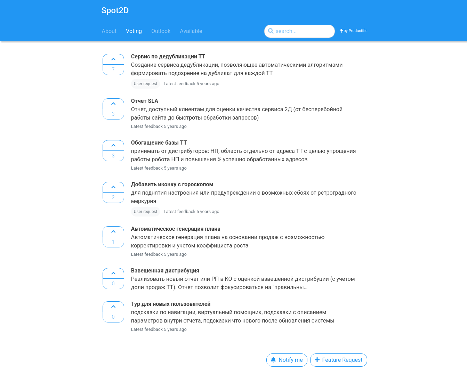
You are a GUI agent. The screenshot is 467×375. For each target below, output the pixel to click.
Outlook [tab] (160, 31)
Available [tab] (191, 31)
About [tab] (109, 31)
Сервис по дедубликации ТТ (168, 56)
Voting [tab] (134, 31)
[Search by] (299, 31)
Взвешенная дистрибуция (165, 270)
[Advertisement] (36, 156)
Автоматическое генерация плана (175, 229)
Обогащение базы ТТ (159, 142)
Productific (358, 30)
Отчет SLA (144, 101)
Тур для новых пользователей (171, 304)
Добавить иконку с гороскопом (172, 184)
